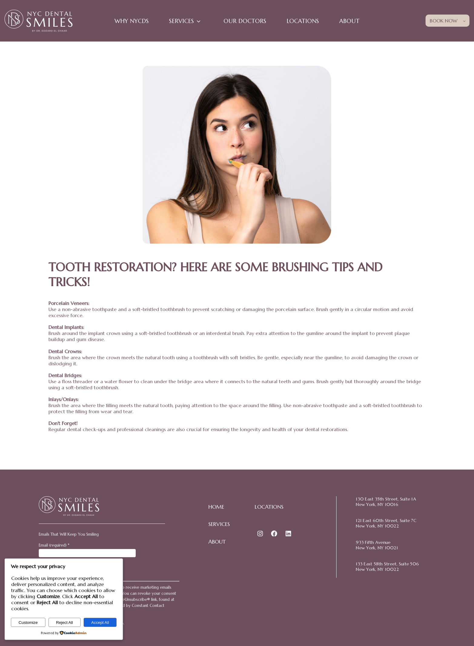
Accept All (100, 622)
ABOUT (217, 541)
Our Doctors (245, 21)
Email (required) (54, 545)
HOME (216, 507)
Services (181, 21)
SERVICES (219, 524)
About (349, 21)
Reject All (64, 622)
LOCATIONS (269, 507)
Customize (28, 622)
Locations (303, 21)
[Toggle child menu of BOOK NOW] (464, 20)
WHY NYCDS (131, 21)
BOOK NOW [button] (443, 21)
